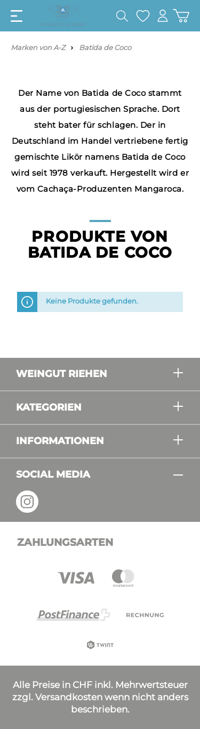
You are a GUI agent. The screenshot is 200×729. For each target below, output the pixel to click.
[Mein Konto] (163, 15)
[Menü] (16, 16)
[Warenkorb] (181, 16)
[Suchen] (122, 16)
